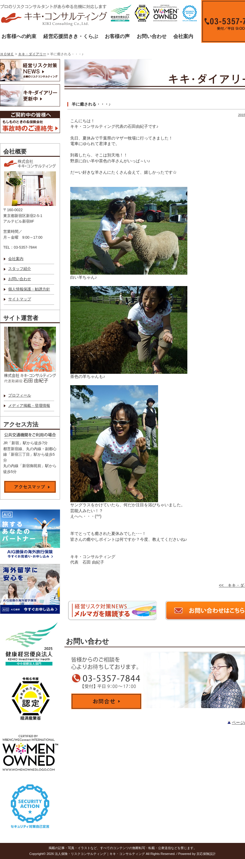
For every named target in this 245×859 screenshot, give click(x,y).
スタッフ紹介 (19, 269)
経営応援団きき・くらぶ (70, 36)
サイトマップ (19, 299)
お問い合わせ (152, 36)
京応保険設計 (206, 853)
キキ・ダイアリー (32, 54)
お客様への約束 (18, 36)
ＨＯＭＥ (7, 54)
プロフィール (19, 395)
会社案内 (183, 36)
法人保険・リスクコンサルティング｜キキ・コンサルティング (100, 853)
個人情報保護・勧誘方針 (29, 289)
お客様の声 (117, 36)
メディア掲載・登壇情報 (29, 406)
